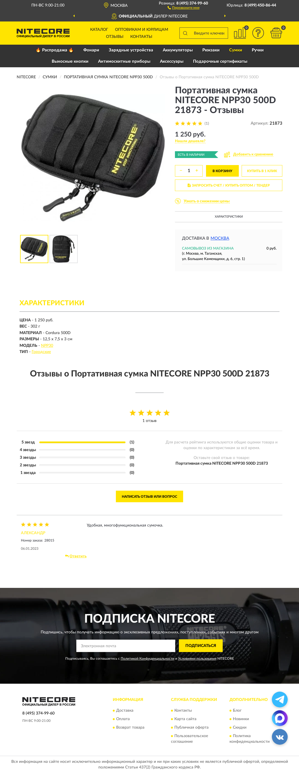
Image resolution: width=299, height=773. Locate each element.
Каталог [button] (99, 30)
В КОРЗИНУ (222, 171)
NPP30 (47, 346)
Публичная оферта (191, 728)
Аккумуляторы (178, 50)
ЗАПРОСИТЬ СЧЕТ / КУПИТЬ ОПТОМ (229, 185)
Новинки (241, 719)
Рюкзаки (211, 50)
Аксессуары (171, 61)
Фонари (91, 50)
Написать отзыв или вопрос (149, 496)
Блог (237, 711)
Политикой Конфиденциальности (147, 658)
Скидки (239, 728)
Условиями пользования (197, 658)
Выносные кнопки (70, 61)
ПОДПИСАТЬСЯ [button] (200, 646)
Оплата (123, 719)
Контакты (141, 37)
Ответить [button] (75, 556)
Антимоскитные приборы (124, 61)
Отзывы (114, 37)
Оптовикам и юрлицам (141, 30)
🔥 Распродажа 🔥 (55, 50)
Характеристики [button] (229, 216)
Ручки (258, 50)
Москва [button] (220, 238)
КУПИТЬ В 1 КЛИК (262, 171)
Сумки (235, 50)
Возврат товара (130, 728)
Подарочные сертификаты (220, 61)
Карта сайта (185, 719)
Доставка (124, 711)
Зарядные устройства (131, 50)
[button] (184, 7)
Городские (41, 352)
